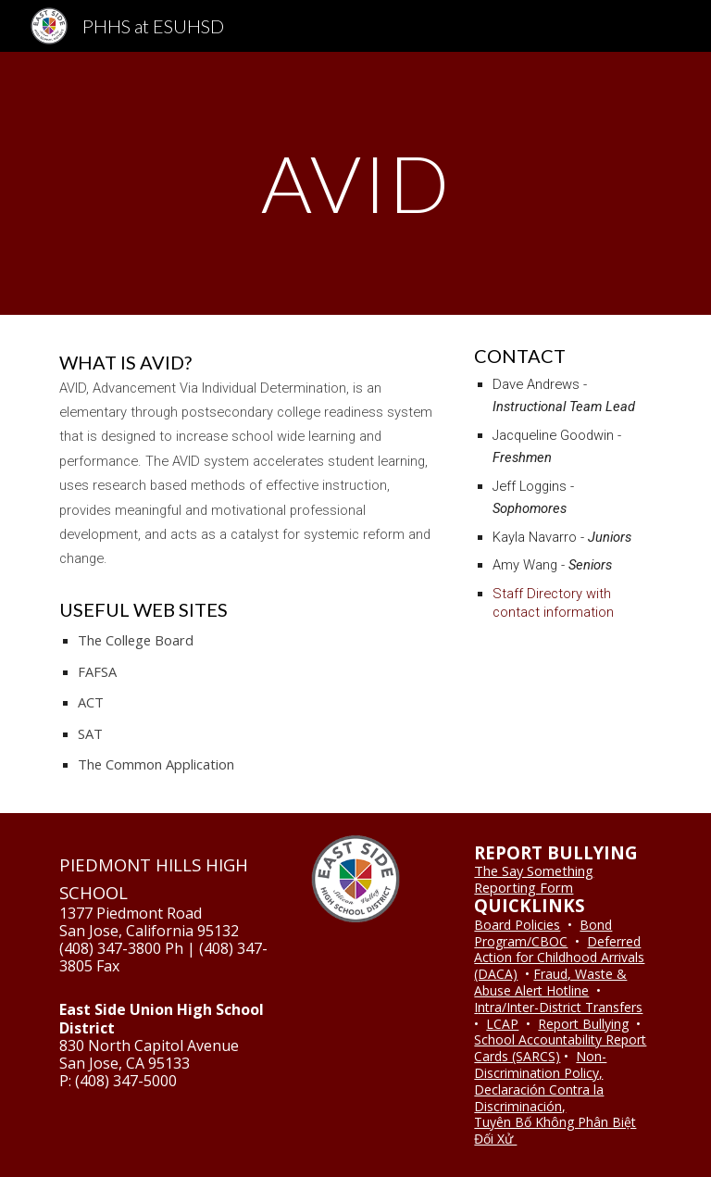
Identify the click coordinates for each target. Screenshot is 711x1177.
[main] (355, 183)
